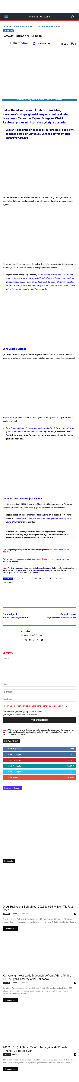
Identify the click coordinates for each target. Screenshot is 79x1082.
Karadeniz (7, 583)
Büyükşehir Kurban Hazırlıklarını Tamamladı (61, 618)
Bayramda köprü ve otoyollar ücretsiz (15, 618)
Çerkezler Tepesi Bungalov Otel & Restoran (30, 579)
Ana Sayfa (8, 26)
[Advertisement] (39, 6)
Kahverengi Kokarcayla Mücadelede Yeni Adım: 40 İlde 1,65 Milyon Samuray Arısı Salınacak (37, 977)
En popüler (9, 861)
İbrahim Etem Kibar (57, 579)
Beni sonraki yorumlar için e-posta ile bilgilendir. (24, 711)
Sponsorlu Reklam (12, 788)
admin (25, 43)
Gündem (20, 26)
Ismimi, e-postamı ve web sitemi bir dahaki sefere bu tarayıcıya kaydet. (36, 706)
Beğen (71, 749)
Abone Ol (70, 777)
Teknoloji (7, 1054)
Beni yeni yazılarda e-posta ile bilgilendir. (21, 715)
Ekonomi (7, 914)
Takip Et (70, 754)
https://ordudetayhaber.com (31, 635)
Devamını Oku (10, 928)
